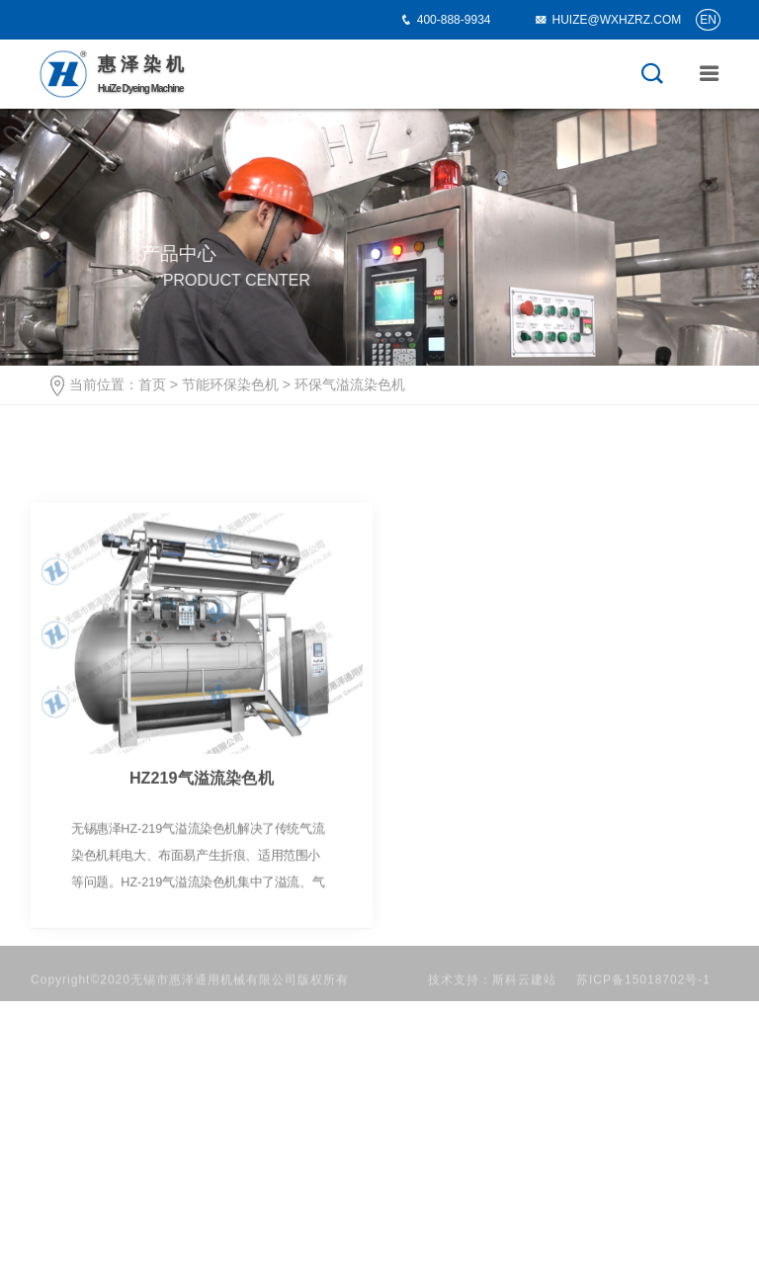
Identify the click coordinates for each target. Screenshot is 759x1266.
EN (708, 20)
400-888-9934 (454, 20)
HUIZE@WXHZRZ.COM (608, 20)
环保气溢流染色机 (350, 384)
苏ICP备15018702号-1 (643, 992)
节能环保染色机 (230, 384)
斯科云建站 (524, 992)
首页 (152, 384)
